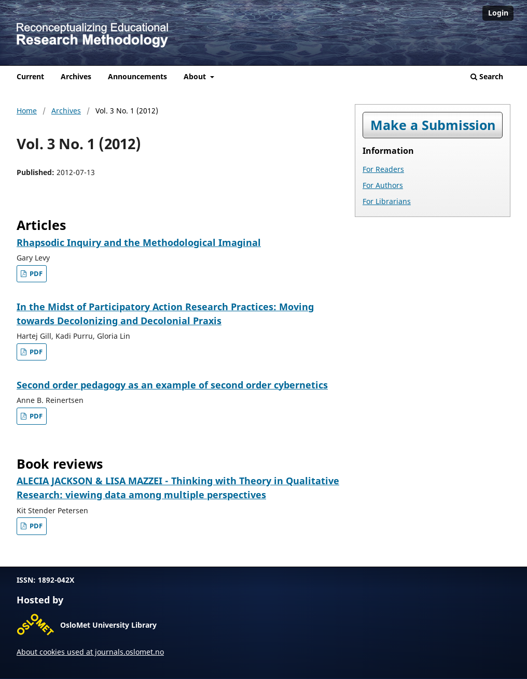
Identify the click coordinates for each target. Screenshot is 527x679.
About (196, 76)
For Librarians (387, 201)
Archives (76, 76)
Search (486, 76)
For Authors (383, 185)
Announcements (137, 76)
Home (27, 110)
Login (498, 13)
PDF (35, 273)
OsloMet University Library (108, 625)
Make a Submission (432, 125)
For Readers (383, 169)
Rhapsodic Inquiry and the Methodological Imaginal (139, 242)
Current (30, 76)
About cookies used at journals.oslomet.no (90, 652)
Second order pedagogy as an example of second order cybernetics (172, 385)
